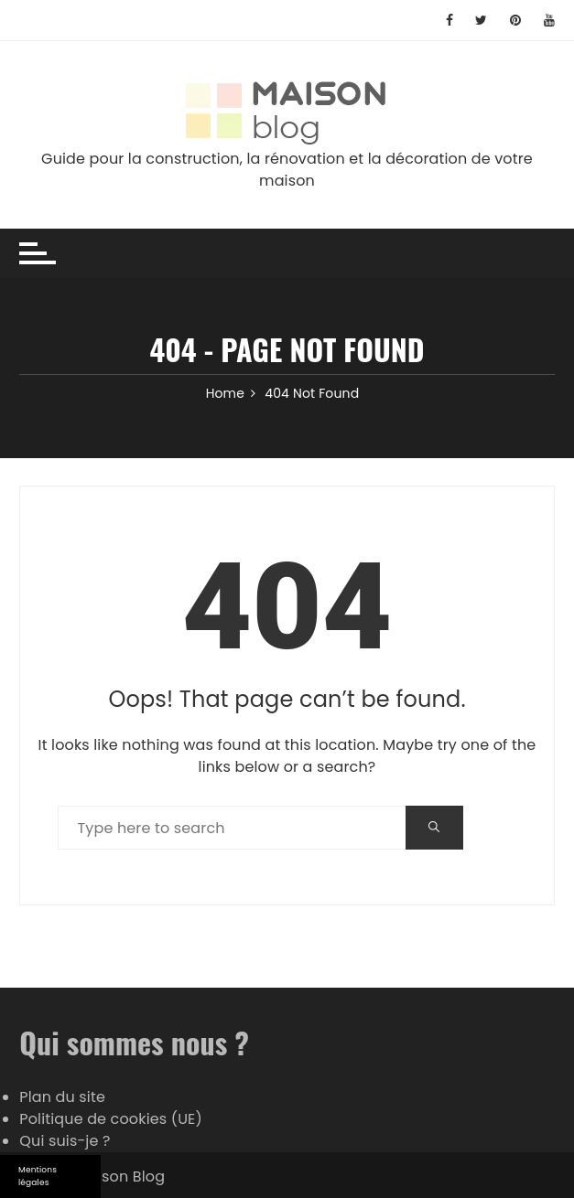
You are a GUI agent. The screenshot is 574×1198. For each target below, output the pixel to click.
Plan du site (62, 1096)
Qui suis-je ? (64, 1140)
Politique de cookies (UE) (110, 1118)
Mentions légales (37, 1176)
